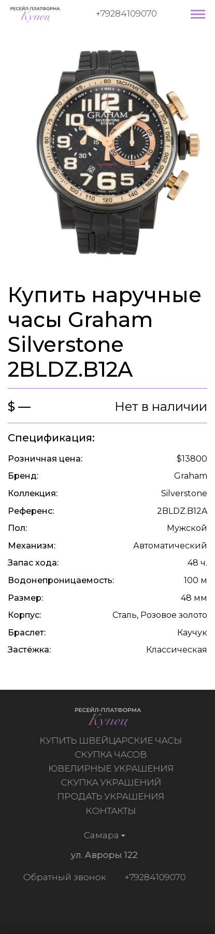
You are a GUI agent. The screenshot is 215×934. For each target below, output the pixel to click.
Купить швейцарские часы (112, 740)
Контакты (112, 811)
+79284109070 (126, 13)
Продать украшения (112, 796)
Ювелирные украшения (112, 768)
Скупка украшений (112, 782)
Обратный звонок (62, 877)
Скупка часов (112, 754)
